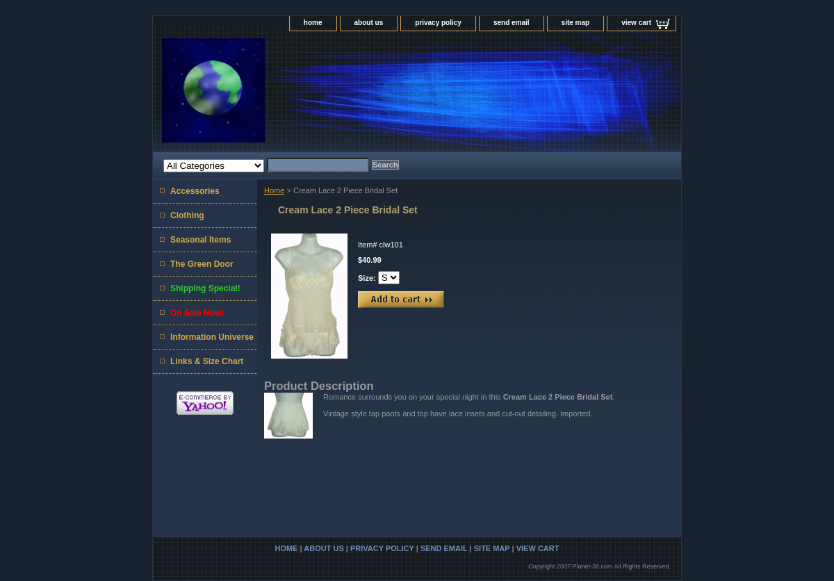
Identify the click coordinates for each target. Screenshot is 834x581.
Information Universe (212, 337)
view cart (636, 22)
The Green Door (202, 264)
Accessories (195, 191)
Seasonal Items (200, 240)
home (313, 22)
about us (369, 22)
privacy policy (438, 22)
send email (511, 22)
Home (274, 190)
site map (576, 22)
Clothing (187, 215)
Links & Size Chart (206, 361)
